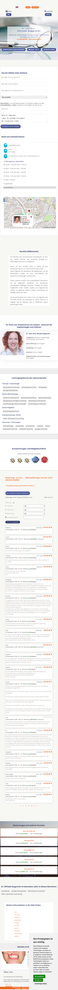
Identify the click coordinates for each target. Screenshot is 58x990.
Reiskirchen (17, 921)
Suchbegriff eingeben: (12, 518)
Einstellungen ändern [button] (41, 983)
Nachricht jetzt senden (10, 127)
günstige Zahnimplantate (10, 392)
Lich (15, 913)
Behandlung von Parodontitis (37, 402)
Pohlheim (17, 919)
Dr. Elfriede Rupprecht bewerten (18, 494)
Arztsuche (50, 11)
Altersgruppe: (10, 511)
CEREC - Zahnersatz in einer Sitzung (13, 420)
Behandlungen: (11, 514)
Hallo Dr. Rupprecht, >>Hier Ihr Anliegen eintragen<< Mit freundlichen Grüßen (24, 119)
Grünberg (17, 932)
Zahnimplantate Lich (33, 157)
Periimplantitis (42, 388)
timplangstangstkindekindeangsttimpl (34, 515)
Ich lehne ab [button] (38, 980)
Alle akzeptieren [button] (39, 976)
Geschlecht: (10, 507)
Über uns (8, 985)
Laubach (16, 927)
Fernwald (17, 916)
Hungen (16, 924)
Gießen (16, 937)
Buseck (16, 929)
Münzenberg (18, 935)
